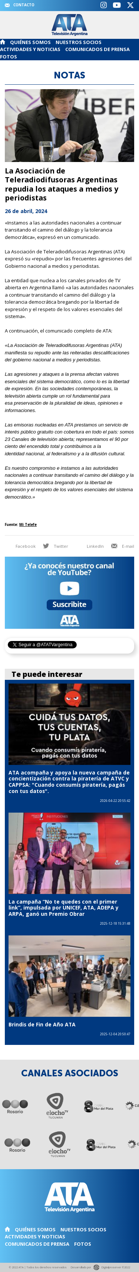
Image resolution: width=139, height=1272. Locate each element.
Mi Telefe (28, 524)
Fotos (8, 56)
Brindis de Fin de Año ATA (42, 1024)
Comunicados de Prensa (97, 49)
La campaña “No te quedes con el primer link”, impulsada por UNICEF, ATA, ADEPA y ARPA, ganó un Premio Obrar (64, 907)
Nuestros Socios (79, 42)
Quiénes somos (30, 42)
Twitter (55, 546)
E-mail (122, 546)
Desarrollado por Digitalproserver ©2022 (100, 1267)
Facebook (20, 546)
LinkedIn (90, 546)
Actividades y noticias (30, 49)
